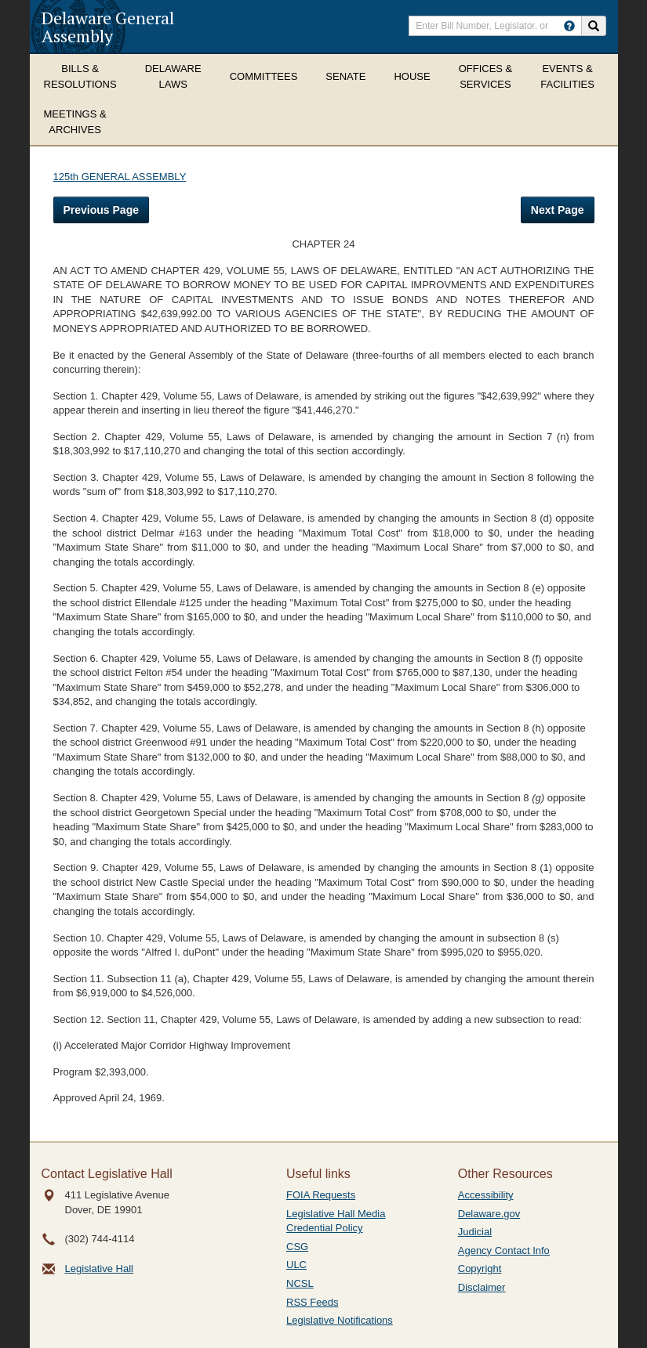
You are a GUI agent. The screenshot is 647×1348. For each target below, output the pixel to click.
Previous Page (102, 210)
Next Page (557, 210)
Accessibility (486, 1195)
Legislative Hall (99, 1268)
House (412, 76)
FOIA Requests (320, 1195)
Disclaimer (482, 1287)
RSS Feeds (312, 1302)
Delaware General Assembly (108, 26)
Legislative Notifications (339, 1320)
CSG (297, 1246)
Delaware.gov (489, 1214)
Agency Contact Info (504, 1250)
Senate (345, 76)
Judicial (475, 1232)
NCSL (300, 1283)
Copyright (480, 1268)
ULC (296, 1264)
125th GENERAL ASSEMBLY (120, 177)
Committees (264, 76)
